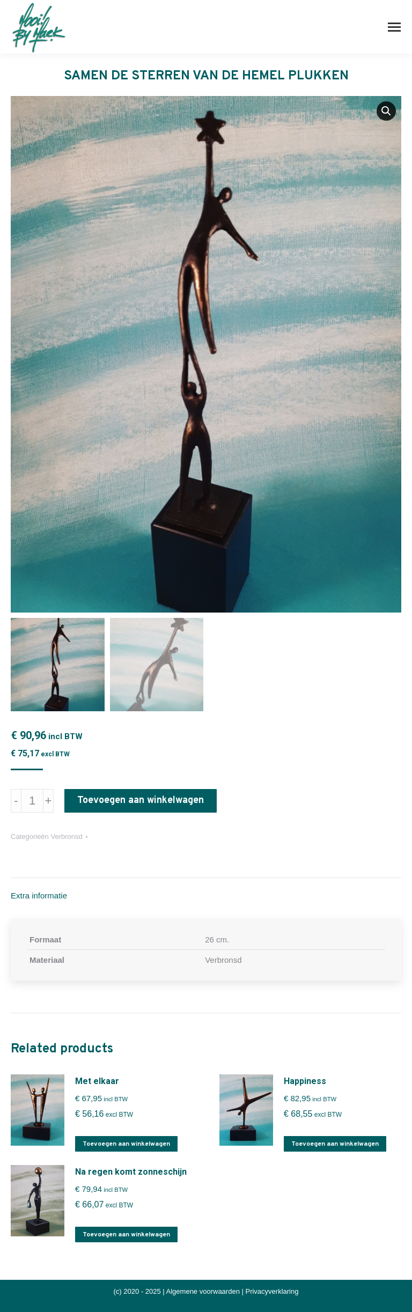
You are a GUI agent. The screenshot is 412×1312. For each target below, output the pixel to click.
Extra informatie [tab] (39, 895)
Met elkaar (97, 1081)
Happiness (305, 1081)
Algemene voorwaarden (203, 1291)
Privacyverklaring (271, 1291)
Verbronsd (66, 836)
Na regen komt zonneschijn (131, 1172)
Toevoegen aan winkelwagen (140, 800)
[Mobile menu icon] (394, 27)
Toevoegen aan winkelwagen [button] (126, 1144)
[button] (386, 111)
